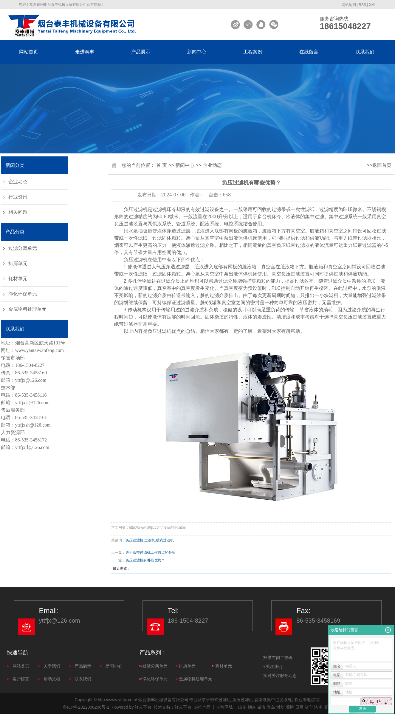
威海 (261, 707)
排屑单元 (17, 263)
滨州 (328, 707)
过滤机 (149, 540)
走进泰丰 (84, 51)
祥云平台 (143, 707)
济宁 (309, 707)
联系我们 (364, 51)
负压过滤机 (136, 209)
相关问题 (17, 212)
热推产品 (202, 707)
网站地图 (349, 5)
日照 (299, 707)
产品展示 (140, 51)
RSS (362, 5)
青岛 (271, 707)
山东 (242, 707)
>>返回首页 (379, 165)
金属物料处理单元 (27, 309)
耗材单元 (17, 278)
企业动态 (17, 181)
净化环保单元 (22, 293)
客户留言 (21, 678)
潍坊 (280, 707)
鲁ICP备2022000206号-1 (86, 707)
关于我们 (52, 666)
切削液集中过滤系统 (273, 699)
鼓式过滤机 (165, 540)
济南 (318, 707)
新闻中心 (196, 51)
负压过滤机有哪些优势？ (145, 560)
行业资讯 (17, 196)
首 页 (161, 165)
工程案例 (252, 51)
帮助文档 (52, 678)
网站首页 (28, 51)
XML (373, 5)
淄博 (290, 707)
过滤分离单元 (22, 248)
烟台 (252, 707)
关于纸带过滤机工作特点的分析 (151, 552)
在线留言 (308, 51)
